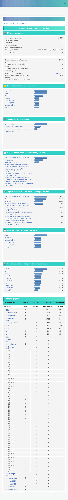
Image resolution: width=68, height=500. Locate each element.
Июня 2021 (12, 484)
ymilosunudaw (10, 105)
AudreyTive (8, 281)
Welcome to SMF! (11, 162)
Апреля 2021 (12, 490)
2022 (7, 334)
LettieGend (59, 73)
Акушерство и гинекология (14, 127)
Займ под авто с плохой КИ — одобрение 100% (15, 170)
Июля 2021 (12, 481)
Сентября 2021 (10, 475)
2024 (7, 329)
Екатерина (8, 107)
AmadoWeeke (9, 278)
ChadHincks (9, 288)
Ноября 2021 (12, 344)
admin (7, 93)
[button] (64, 2)
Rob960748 (8, 290)
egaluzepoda (9, 103)
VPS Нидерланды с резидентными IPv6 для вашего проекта (19, 185)
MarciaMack (9, 285)
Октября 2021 (10, 348)
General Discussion (11, 124)
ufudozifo (8, 98)
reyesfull (8, 91)
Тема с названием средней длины (17, 158)
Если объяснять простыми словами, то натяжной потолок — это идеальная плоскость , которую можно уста (18, 179)
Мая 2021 (11, 487)
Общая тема (9, 160)
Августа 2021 (12, 478)
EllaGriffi (7, 274)
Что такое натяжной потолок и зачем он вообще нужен (18, 174)
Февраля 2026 (10, 319)
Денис (7, 96)
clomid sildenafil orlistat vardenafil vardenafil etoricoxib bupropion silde (17, 166)
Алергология (9, 131)
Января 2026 (12, 323)
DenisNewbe (9, 276)
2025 (7, 326)
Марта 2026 (12, 316)
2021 (7, 337)
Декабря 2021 (10, 341)
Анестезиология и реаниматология (17, 129)
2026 (7, 310)
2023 (7, 331)
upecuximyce (9, 100)
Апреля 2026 (12, 313)
